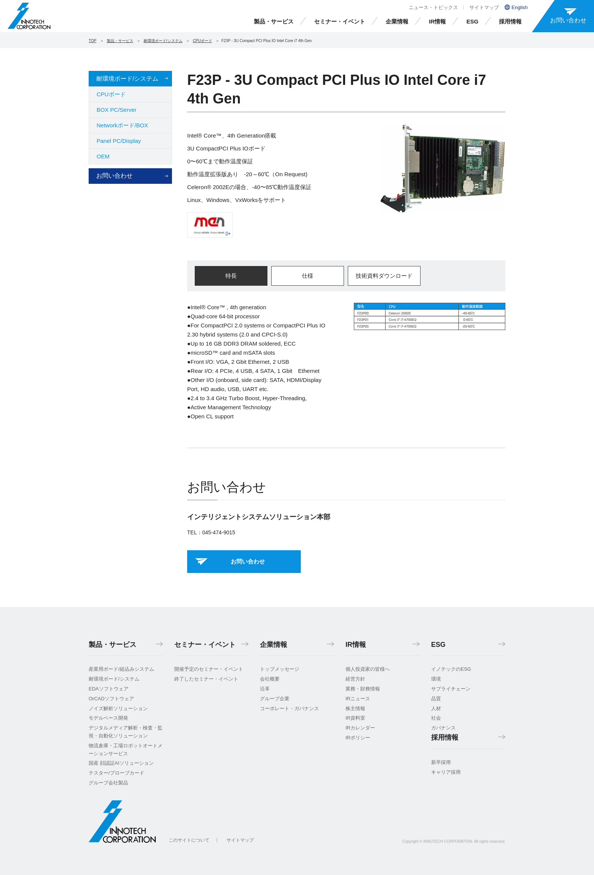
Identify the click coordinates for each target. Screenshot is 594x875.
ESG (472, 21)
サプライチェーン (451, 689)
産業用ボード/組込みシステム (121, 669)
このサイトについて (189, 840)
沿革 (265, 689)
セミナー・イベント (339, 21)
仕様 (307, 275)
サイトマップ (484, 7)
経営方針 (355, 679)
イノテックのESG (451, 669)
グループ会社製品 (108, 783)
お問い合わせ (114, 175)
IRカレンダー (360, 728)
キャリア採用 (446, 772)
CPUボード (202, 41)
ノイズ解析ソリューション (118, 708)
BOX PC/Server (116, 109)
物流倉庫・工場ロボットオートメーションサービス (126, 749)
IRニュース (357, 698)
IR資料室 (355, 718)
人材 (436, 708)
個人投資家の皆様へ (367, 669)
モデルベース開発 (108, 718)
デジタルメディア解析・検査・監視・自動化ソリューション (126, 732)
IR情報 (437, 21)
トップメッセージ (279, 669)
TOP (92, 41)
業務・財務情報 (362, 689)
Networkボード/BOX (122, 125)
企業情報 (397, 21)
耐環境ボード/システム (163, 41)
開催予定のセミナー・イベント (208, 669)
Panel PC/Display (119, 141)
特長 (231, 275)
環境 (436, 679)
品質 (436, 698)
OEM (103, 156)
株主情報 (355, 708)
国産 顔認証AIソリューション (121, 763)
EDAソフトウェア (108, 689)
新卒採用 (441, 762)
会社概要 (270, 679)
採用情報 (510, 21)
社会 (436, 718)
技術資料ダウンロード (384, 275)
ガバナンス (443, 728)
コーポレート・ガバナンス (289, 708)
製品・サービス (274, 21)
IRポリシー (357, 737)
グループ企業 (274, 698)
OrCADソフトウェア (111, 698)
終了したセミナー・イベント (206, 679)
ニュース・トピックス (433, 7)
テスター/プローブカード (116, 773)
